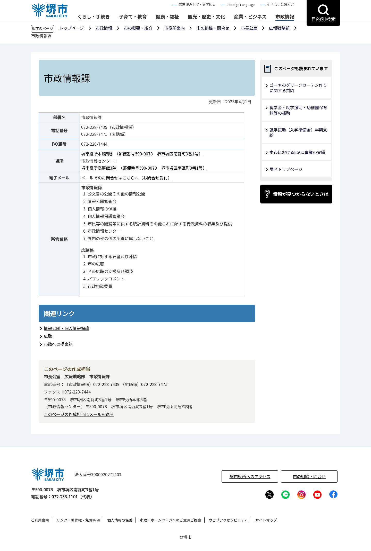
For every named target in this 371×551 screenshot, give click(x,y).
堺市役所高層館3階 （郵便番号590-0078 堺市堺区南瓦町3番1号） (144, 168)
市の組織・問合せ (212, 28)
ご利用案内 (40, 520)
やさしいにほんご (280, 4)
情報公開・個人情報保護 (66, 328)
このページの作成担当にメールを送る (79, 414)
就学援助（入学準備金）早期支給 (298, 132)
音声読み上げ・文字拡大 (197, 4)
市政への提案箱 (58, 344)
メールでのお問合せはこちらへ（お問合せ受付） (126, 178)
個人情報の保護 (119, 520)
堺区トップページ (285, 169)
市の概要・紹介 (138, 28)
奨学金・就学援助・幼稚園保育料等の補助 (298, 110)
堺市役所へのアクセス (250, 476)
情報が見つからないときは (300, 194)
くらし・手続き (93, 17)
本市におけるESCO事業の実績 (297, 152)
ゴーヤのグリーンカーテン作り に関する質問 (298, 87)
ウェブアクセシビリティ (228, 520)
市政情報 (284, 17)
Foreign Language (241, 4)
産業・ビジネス (250, 17)
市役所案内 (174, 28)
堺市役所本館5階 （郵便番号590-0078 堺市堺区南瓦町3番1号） (142, 154)
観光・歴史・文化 (206, 17)
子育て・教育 (133, 17)
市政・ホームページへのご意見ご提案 (170, 520)
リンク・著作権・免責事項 (78, 520)
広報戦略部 (279, 28)
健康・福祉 (167, 17)
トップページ (71, 28)
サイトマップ (266, 520)
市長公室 (249, 28)
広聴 (48, 336)
